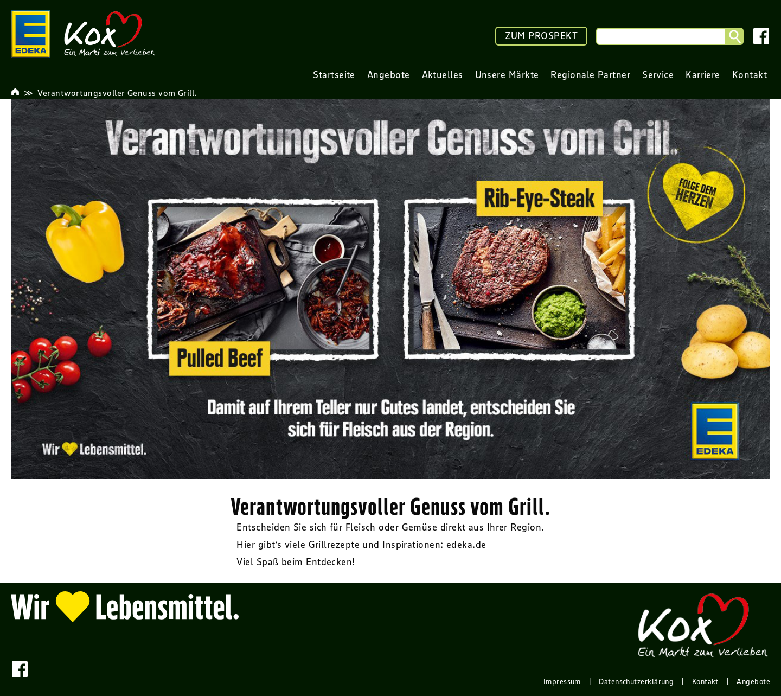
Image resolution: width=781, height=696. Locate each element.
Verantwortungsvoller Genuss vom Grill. (117, 92)
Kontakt (705, 681)
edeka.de (466, 545)
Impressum (562, 681)
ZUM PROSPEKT (541, 36)
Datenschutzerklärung (636, 681)
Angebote (753, 681)
